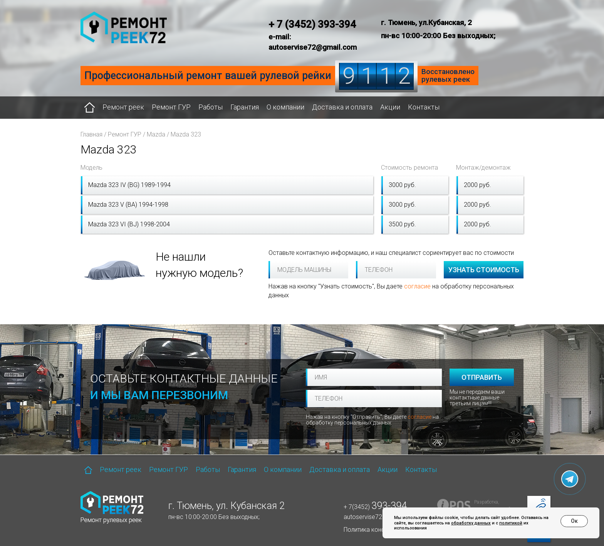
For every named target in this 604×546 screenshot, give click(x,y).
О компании (285, 107)
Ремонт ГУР (171, 107)
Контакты (424, 107)
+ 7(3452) (375, 507)
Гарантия (244, 107)
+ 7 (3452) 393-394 (312, 24)
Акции (390, 107)
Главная (91, 134)
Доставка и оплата (342, 107)
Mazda (156, 134)
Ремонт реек (123, 107)
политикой (510, 523)
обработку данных (471, 523)
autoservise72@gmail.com (380, 517)
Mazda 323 (186, 134)
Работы (210, 107)
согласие (417, 286)
